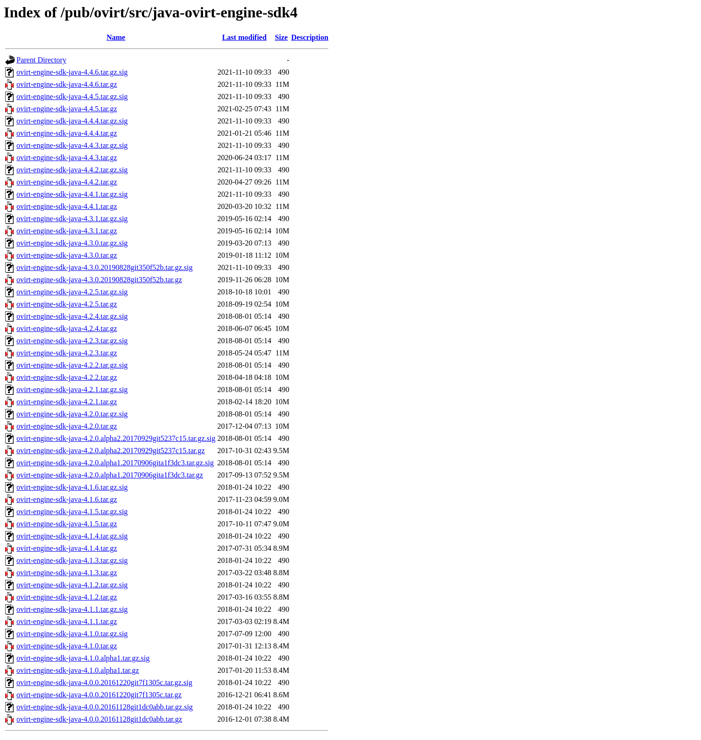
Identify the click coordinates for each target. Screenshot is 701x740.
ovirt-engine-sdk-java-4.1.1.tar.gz (66, 621)
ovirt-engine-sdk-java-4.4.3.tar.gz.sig (72, 145)
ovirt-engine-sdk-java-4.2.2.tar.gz (66, 377)
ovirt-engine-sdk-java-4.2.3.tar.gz (66, 353)
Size (281, 37)
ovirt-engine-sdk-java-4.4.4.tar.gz (66, 133)
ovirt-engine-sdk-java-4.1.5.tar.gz (66, 524)
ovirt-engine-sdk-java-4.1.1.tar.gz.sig (72, 609)
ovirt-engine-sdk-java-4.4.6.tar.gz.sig (72, 72)
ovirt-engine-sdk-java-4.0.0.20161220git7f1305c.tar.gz (98, 695)
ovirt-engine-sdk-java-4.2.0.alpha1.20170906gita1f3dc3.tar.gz (109, 475)
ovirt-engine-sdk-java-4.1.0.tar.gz (66, 646)
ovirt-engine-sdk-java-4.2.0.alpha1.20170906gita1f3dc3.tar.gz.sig (115, 463)
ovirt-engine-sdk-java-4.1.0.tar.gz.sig (72, 634)
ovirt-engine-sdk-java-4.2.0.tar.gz (66, 426)
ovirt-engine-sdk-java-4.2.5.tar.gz (66, 304)
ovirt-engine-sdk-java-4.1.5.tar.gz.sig (72, 512)
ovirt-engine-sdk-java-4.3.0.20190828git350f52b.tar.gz (99, 280)
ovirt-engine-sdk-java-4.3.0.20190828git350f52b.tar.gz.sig (104, 267)
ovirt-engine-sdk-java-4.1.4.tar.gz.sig (72, 536)
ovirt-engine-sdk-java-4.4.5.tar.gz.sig (72, 96)
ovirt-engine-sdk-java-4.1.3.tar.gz (66, 573)
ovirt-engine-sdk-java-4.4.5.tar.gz (66, 109)
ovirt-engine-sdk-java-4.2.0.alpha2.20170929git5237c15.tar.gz (110, 451)
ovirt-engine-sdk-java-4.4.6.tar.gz (66, 84)
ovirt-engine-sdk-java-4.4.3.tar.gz (66, 158)
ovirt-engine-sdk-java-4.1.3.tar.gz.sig (72, 560)
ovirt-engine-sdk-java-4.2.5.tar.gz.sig (72, 292)
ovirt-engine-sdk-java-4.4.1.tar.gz (66, 206)
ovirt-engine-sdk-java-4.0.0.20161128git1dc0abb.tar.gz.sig (104, 707)
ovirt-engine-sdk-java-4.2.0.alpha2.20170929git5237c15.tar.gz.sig (115, 438)
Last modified (244, 37)
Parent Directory (41, 60)
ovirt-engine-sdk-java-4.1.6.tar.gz (66, 499)
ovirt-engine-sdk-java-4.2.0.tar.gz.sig (72, 414)
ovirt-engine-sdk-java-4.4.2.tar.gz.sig (72, 170)
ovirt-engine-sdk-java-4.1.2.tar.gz (66, 597)
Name (116, 37)
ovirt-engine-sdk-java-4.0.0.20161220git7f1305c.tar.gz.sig (104, 682)
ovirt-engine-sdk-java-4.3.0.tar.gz (66, 255)
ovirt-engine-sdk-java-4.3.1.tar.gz (66, 231)
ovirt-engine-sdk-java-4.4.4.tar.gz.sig (72, 121)
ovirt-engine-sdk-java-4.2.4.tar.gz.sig (72, 316)
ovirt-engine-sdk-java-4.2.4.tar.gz (66, 328)
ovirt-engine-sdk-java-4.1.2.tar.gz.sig (72, 585)
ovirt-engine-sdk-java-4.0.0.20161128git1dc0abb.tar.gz (99, 719)
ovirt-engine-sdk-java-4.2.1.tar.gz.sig (72, 389)
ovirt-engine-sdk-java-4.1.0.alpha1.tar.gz (77, 670)
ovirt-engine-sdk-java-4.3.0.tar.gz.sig (72, 243)
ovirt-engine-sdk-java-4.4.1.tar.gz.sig (72, 194)
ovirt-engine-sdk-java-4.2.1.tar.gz (66, 402)
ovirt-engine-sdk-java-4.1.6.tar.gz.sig (72, 487)
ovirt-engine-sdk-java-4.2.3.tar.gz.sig (72, 341)
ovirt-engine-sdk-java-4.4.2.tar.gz (66, 182)
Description (309, 37)
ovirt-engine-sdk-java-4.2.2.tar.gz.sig (72, 365)
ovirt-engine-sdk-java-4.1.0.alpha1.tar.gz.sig (82, 658)
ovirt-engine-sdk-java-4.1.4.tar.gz (66, 548)
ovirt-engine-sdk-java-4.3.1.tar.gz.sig (72, 219)
